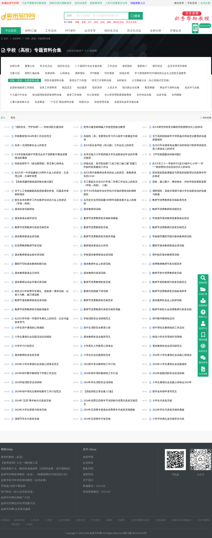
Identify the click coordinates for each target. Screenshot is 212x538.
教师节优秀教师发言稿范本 (98, 300)
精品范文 (67, 87)
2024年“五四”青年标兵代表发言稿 (33, 400)
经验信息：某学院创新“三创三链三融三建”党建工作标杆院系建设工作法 (110, 165)
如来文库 (81, 520)
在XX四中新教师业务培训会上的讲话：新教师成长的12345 (110, 174)
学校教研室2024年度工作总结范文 (33, 136)
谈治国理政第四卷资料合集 (47, 94)
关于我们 (88, 480)
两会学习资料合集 (169, 87)
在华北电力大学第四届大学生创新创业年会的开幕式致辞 (111, 156)
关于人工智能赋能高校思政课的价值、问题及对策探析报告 (42, 193)
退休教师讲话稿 (92, 209)
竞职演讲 (97, 87)
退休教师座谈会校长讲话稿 (29, 254)
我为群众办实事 (130, 87)
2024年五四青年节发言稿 (97, 419)
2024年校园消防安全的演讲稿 (168, 373)
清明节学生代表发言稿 (27, 419)
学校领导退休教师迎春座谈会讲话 (170, 218)
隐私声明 (88, 468)
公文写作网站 (64, 520)
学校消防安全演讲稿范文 (97, 318)
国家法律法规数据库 (181, 520)
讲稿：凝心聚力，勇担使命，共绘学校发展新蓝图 (179, 181)
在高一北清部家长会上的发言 (31, 145)
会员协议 (88, 462)
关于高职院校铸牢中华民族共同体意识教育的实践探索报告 (179, 138)
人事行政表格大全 (19, 102)
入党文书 (112, 87)
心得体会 (65, 73)
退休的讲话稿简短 (24, 209)
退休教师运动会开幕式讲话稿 (31, 282)
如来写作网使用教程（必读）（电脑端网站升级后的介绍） (35, 474)
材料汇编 (30, 30)
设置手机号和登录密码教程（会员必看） (24, 480)
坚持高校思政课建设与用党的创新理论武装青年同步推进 (179, 174)
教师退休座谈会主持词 (96, 245)
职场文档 (124, 73)
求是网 (121, 520)
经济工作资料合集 (101, 80)
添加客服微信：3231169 (96, 491)
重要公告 (30, 66)
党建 (77, 22)
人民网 (29, 524)
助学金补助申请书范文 (164, 391)
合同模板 (177, 94)
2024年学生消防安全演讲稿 (98, 382)
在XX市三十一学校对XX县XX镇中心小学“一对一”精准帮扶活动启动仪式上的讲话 (177, 165)
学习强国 (95, 520)
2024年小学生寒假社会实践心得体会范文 (37, 364)
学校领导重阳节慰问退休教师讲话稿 (172, 236)
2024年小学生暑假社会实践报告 (169, 364)
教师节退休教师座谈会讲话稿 (31, 300)
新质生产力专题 (78, 80)
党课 (83, 22)
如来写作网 (19, 520)
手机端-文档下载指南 (13, 486)
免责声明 (88, 457)
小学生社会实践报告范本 (97, 355)
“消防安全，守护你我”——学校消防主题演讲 (39, 127)
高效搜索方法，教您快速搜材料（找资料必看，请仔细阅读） (36, 468)
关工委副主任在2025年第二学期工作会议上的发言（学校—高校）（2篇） (111, 183)
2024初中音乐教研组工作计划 (99, 364)
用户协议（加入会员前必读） (18, 491)
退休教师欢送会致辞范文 (97, 336)
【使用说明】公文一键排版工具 (19, 462)
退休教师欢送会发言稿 (27, 355)
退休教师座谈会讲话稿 (27, 236)
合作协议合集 (144, 94)
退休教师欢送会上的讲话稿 (167, 300)
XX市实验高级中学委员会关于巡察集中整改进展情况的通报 (41, 156)
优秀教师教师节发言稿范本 (167, 264)
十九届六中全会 (18, 94)
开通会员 (175, 30)
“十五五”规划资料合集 (62, 102)
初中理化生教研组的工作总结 (168, 327)
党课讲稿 (50, 73)
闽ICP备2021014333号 (135, 533)
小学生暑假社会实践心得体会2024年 (172, 382)
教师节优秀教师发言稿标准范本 (169, 200)
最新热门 (142, 66)
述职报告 (127, 66)
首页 (4, 38)
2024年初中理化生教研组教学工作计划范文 (38, 391)
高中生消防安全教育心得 (97, 327)
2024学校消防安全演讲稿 (28, 382)
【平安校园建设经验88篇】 (167, 154)
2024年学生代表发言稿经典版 (168, 409)
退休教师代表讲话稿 (95, 273)
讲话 (96, 22)
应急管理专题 (101, 102)
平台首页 (10, 30)
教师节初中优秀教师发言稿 (167, 273)
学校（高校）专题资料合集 (24, 80)
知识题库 (82, 87)
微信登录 (179, 3)
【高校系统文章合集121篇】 (99, 391)
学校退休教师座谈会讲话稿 (98, 254)
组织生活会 (118, 22)
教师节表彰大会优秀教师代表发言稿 (172, 309)
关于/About (89, 449)
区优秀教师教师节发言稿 (28, 245)
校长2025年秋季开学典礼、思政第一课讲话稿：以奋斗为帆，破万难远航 (42, 293)
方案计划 (15, 73)
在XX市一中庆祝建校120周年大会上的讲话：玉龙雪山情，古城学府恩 (42, 174)
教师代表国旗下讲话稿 (96, 291)
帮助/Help (7, 449)
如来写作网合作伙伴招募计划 (18, 503)
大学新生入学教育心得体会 (98, 346)
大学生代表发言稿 (162, 400)
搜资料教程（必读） (13, 457)
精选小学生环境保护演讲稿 (167, 336)
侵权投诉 (88, 474)
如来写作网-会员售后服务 (16, 509)
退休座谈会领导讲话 (26, 218)
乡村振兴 (121, 80)
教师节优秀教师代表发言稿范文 (169, 227)
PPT (90, 22)
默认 (3, 117)
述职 (109, 22)
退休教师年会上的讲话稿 (97, 264)
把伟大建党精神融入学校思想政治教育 (104, 127)
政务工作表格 (74, 94)
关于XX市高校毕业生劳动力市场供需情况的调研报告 (110, 193)
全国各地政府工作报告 (22, 87)
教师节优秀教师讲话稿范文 (167, 209)
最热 (13, 117)
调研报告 (80, 73)
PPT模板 (94, 73)
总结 (102, 22)
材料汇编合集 (32, 73)
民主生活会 (131, 22)
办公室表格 (93, 94)
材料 (69, 15)
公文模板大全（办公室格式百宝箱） (151, 80)
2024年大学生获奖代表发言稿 (31, 409)
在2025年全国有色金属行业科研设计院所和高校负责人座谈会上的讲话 (179, 147)
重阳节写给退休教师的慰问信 (31, 264)
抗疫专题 (161, 94)
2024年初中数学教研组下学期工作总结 (35, 373)
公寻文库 (35, 520)
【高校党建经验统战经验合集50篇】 (34, 181)
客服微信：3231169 (94, 486)
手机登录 (192, 3)
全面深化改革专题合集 (126, 102)
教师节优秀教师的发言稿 (97, 282)
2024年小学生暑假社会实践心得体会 (172, 355)
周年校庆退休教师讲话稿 (165, 254)
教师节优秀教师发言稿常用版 (99, 236)
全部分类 (155, 30)
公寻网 (48, 520)
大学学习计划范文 (24, 346)
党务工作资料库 (48, 87)
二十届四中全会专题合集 (88, 66)
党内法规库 (161, 520)
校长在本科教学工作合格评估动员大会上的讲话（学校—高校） (40, 202)
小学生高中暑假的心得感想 (29, 327)
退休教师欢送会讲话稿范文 (167, 346)
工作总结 (50, 30)
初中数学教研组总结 (163, 318)
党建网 (109, 520)
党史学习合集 (192, 87)
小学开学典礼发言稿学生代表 (168, 419)
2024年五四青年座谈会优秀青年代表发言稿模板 (109, 409)
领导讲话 (157, 66)
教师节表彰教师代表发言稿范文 (169, 282)
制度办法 (84, 102)
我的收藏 (207, 117)
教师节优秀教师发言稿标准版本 (32, 309)
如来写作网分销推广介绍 (15, 497)
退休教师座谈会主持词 (27, 273)
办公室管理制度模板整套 (117, 94)
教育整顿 (150, 87)
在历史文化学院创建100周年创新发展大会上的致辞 (110, 202)
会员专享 (90, 30)
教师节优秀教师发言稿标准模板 (101, 218)
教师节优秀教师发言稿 (96, 227)
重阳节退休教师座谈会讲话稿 (168, 245)
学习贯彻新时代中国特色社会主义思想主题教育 (160, 73)
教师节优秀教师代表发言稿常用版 (102, 309)
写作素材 (109, 73)
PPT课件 (70, 30)
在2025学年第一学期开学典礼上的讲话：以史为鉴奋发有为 (42, 320)
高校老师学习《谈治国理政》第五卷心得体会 (39, 163)
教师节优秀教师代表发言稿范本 (32, 227)
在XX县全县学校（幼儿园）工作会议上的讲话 (109, 145)
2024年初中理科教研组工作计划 (101, 373)
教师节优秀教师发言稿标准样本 (169, 291)
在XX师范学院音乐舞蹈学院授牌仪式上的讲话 (177, 127)
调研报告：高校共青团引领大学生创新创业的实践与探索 (179, 193)
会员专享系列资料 (177, 66)
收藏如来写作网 (10, 3)
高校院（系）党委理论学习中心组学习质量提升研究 (111, 138)
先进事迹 (40, 102)
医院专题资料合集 (54, 80)
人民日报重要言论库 (140, 520)
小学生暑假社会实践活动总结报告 (33, 336)
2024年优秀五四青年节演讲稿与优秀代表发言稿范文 (111, 402)
